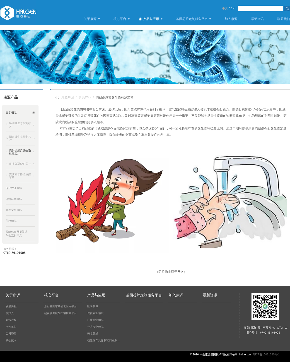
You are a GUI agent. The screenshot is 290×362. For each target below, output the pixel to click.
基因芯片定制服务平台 (192, 19)
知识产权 (11, 320)
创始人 (10, 313)
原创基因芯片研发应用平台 (60, 306)
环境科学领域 (95, 320)
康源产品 (84, 97)
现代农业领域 (95, 313)
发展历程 (11, 306)
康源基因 (67, 97)
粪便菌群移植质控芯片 (20, 176)
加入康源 (231, 19)
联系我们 (283, 19)
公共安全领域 (95, 326)
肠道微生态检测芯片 (20, 125)
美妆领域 (92, 333)
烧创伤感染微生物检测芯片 (20, 152)
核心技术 (11, 340)
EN (232, 8)
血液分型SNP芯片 (20, 163)
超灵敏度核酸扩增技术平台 (60, 313)
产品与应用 (151, 19)
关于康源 (90, 19)
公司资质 (11, 333)
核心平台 (120, 19)
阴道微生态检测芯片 (20, 138)
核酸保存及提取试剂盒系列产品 (104, 340)
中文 (225, 8)
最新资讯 (257, 19)
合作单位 (11, 326)
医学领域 (92, 306)
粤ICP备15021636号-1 (266, 354)
